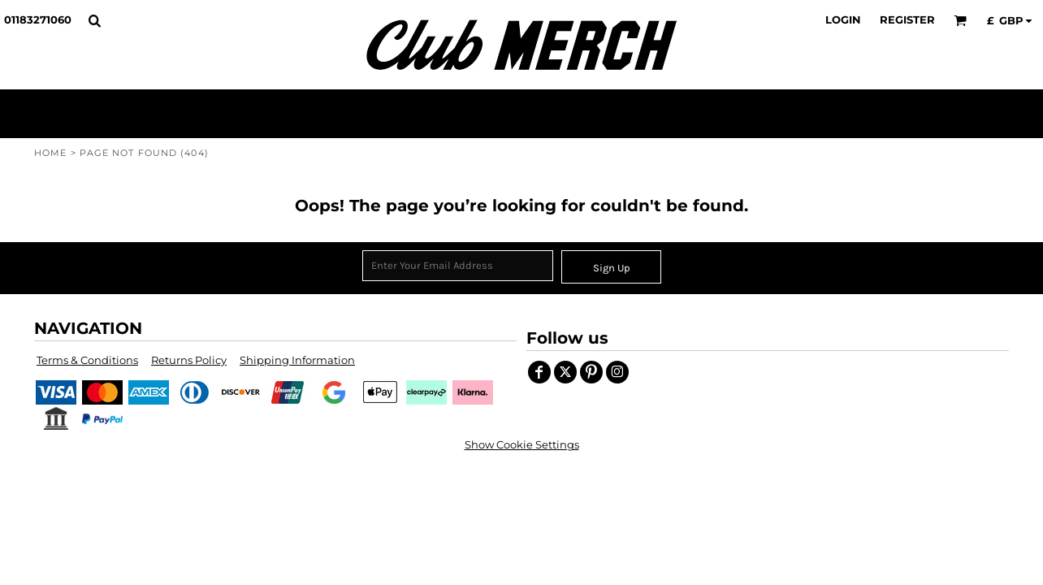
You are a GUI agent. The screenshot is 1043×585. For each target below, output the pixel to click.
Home (50, 152)
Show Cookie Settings (522, 444)
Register (907, 19)
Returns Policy (189, 359)
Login (843, 19)
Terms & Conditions (87, 359)
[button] (94, 20)
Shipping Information (297, 359)
